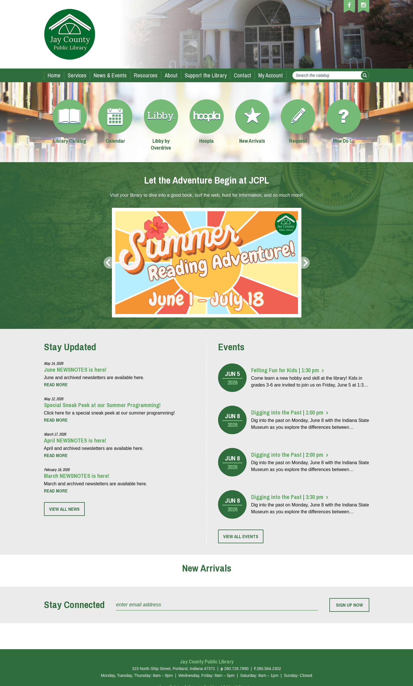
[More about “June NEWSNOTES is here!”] (56, 384)
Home (54, 75)
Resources (146, 75)
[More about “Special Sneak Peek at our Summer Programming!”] (56, 420)
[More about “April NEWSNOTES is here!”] (56, 455)
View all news (64, 509)
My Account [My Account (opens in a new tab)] (270, 75)
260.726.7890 (236, 668)
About (171, 75)
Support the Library (206, 75)
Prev (109, 262)
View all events (240, 536)
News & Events (110, 75)
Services (77, 75)
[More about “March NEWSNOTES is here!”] (56, 491)
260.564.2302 (269, 668)
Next (304, 262)
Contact (242, 75)
